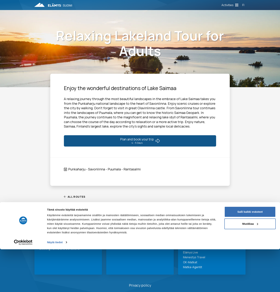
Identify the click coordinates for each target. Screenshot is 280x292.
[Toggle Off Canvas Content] (230, 5)
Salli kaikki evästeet (250, 254)
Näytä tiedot (55, 284)
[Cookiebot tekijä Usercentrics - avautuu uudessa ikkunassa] (23, 285)
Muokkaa (250, 266)
